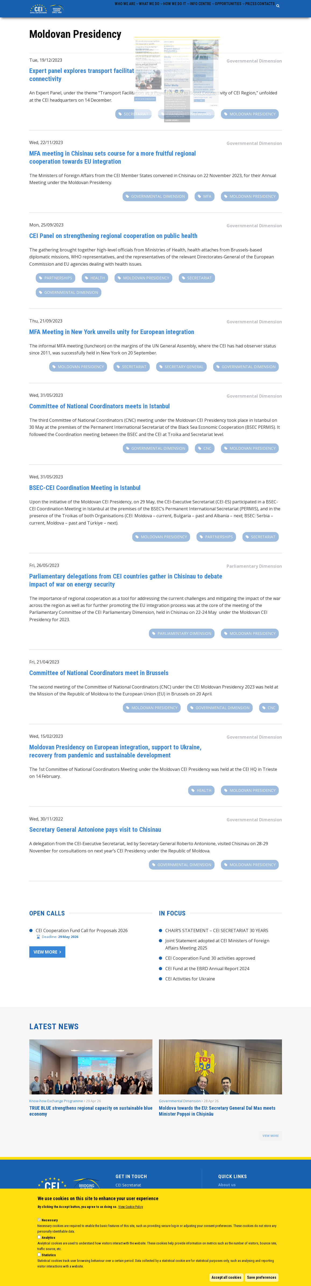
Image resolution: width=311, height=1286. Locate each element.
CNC (207, 453)
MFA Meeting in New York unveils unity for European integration (111, 336)
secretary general (184, 371)
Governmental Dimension (254, 66)
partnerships (58, 282)
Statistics (49, 1255)
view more (271, 1141)
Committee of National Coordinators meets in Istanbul (99, 411)
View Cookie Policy (130, 1207)
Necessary (50, 1220)
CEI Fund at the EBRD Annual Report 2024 (207, 973)
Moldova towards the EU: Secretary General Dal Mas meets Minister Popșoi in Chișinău (217, 1116)
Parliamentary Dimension (254, 571)
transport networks (189, 118)
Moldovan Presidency (253, 118)
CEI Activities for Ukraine (190, 984)
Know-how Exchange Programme (56, 1106)
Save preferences (261, 1277)
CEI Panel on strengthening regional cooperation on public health (113, 240)
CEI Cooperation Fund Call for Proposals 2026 (82, 935)
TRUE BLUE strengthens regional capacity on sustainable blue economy (90, 1116)
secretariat (136, 118)
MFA (207, 201)
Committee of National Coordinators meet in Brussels (99, 678)
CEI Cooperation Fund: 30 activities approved (210, 963)
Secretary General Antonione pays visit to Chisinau (95, 834)
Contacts (263, 11)
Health (97, 282)
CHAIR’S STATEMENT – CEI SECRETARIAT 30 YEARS (216, 935)
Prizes (242, 11)
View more (45, 957)
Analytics (48, 1238)
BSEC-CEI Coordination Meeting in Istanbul (85, 492)
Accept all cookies (226, 1277)
